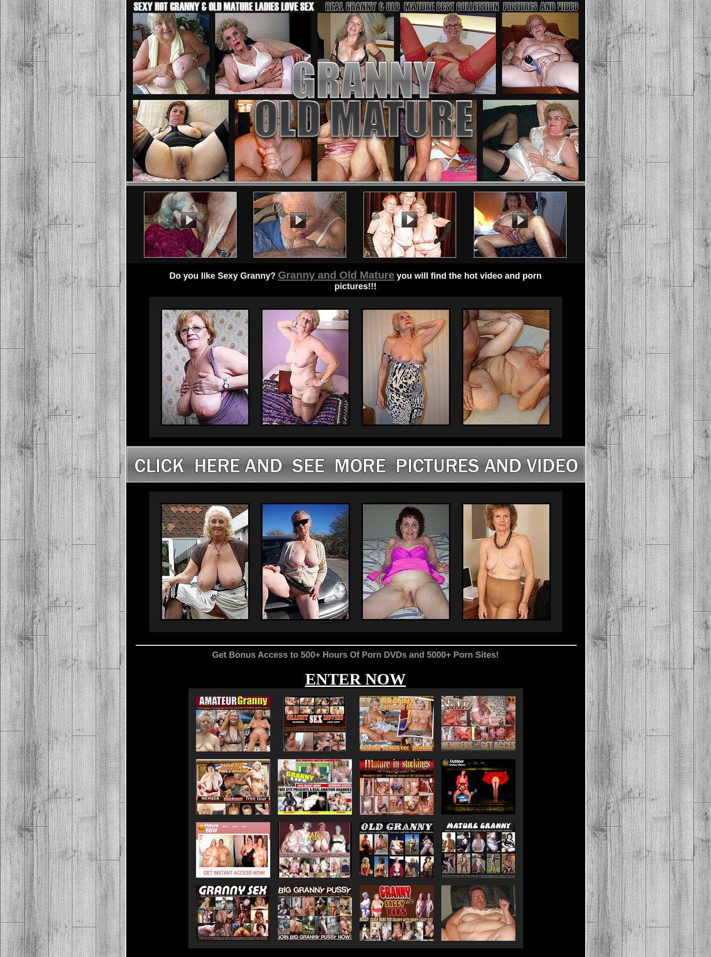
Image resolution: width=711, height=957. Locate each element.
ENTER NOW (355, 679)
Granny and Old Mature (336, 275)
